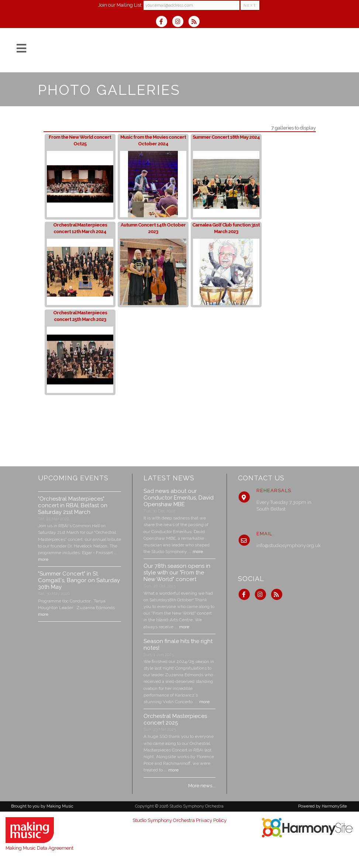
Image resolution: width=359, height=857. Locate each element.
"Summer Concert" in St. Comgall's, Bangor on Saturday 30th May (79, 580)
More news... (201, 785)
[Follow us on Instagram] (180, 22)
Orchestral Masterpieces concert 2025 (175, 719)
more (43, 559)
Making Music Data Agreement (39, 848)
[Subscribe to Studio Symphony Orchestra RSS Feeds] (195, 22)
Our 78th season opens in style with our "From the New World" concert (177, 573)
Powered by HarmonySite (322, 806)
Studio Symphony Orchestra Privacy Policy (179, 820)
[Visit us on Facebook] (164, 22)
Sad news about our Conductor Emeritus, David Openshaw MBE (179, 498)
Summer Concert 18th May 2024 (226, 137)
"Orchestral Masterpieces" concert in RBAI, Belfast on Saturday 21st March (72, 505)
